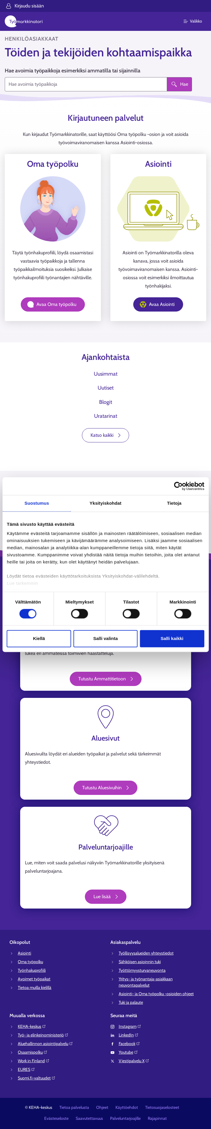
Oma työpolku (30, 961)
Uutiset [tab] (106, 388)
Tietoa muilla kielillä (34, 987)
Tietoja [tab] (174, 503)
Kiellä (39, 638)
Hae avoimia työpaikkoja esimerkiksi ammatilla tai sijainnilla (72, 70)
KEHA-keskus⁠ (32, 1026)
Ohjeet (102, 1107)
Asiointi (24, 953)
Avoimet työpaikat (34, 979)
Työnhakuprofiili (32, 970)
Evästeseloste (56, 1118)
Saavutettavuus (89, 1118)
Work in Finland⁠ (34, 1060)
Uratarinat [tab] (105, 416)
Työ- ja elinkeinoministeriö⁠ (43, 1035)
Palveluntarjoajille (125, 1118)
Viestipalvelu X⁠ (134, 1060)
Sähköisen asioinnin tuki (140, 961)
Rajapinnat (157, 1118)
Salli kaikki (172, 638)
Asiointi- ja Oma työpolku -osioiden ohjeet (156, 993)
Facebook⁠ (129, 1043)
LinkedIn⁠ (129, 1035)
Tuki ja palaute (131, 1002)
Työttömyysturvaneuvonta (142, 970)
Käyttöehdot (126, 1107)
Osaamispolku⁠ (32, 1052)
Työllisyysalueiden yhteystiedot (146, 953)
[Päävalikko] (196, 21)
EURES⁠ (26, 1069)
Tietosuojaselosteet (162, 1107)
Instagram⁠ (130, 1026)
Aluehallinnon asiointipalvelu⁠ (45, 1043)
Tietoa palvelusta (74, 1107)
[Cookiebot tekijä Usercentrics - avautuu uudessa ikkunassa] (178, 486)
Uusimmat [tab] (106, 374)
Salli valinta (105, 638)
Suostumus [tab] (37, 503)
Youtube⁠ (128, 1052)
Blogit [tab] (105, 402)
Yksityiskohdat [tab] (105, 503)
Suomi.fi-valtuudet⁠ (36, 1078)
